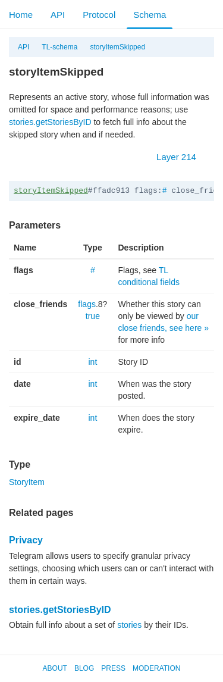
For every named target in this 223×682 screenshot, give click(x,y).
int (92, 362)
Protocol (99, 15)
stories (129, 625)
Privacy (26, 540)
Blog (84, 668)
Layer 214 (182, 157)
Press (113, 668)
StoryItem (27, 482)
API (58, 15)
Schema (149, 15)
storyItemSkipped (117, 47)
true (93, 316)
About (55, 668)
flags (87, 304)
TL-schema (59, 47)
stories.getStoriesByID (50, 122)
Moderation (156, 668)
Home (21, 15)
